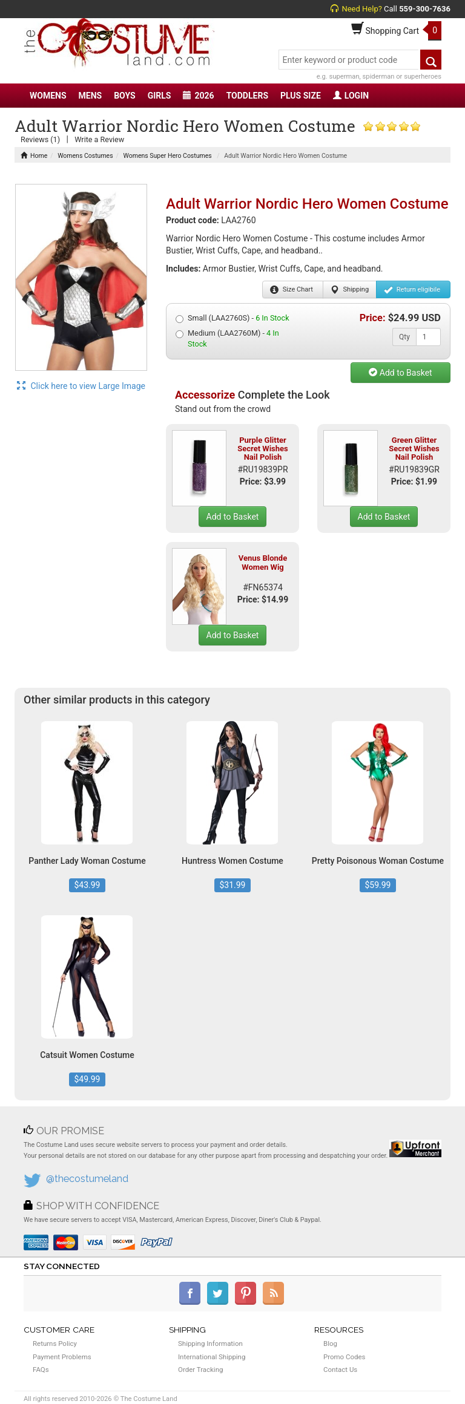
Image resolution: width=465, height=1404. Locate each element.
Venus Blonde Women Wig (263, 562)
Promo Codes (344, 1357)
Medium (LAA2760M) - (227, 338)
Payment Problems (62, 1357)
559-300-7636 (424, 8)
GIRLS (159, 95)
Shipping (350, 290)
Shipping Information (210, 1343)
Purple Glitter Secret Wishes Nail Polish (262, 449)
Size (291, 290)
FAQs (41, 1369)
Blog (330, 1343)
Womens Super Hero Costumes (168, 156)
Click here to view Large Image (81, 386)
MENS (90, 95)
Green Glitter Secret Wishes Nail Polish (414, 449)
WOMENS (48, 95)
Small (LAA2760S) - (232, 318)
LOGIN (351, 95)
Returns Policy (55, 1343)
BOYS (124, 95)
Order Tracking (200, 1369)
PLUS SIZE (300, 95)
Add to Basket (400, 372)
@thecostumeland (87, 1178)
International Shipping (211, 1357)
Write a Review (99, 139)
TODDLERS (247, 95)
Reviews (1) (40, 139)
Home (34, 156)
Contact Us (340, 1369)
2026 (198, 95)
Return (412, 290)
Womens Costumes (85, 156)
